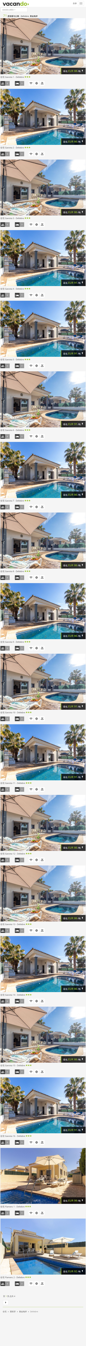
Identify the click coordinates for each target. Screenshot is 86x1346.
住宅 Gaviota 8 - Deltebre (12, 571)
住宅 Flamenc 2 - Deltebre (12, 1277)
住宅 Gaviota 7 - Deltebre (12, 500)
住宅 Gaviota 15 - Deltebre (12, 1065)
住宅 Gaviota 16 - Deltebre (12, 1136)
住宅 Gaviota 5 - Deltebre (12, 359)
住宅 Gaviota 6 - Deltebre (12, 430)
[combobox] (14, 9)
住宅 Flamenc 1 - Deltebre (12, 1206)
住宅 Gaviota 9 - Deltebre (12, 641)
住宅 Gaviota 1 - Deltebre (12, 77)
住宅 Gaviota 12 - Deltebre (12, 853)
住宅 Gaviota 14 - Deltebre (12, 994)
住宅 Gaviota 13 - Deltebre (12, 924)
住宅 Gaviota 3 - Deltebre (12, 218)
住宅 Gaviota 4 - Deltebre (12, 288)
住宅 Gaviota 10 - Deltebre (12, 712)
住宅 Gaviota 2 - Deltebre (12, 147)
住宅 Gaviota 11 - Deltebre (12, 783)
